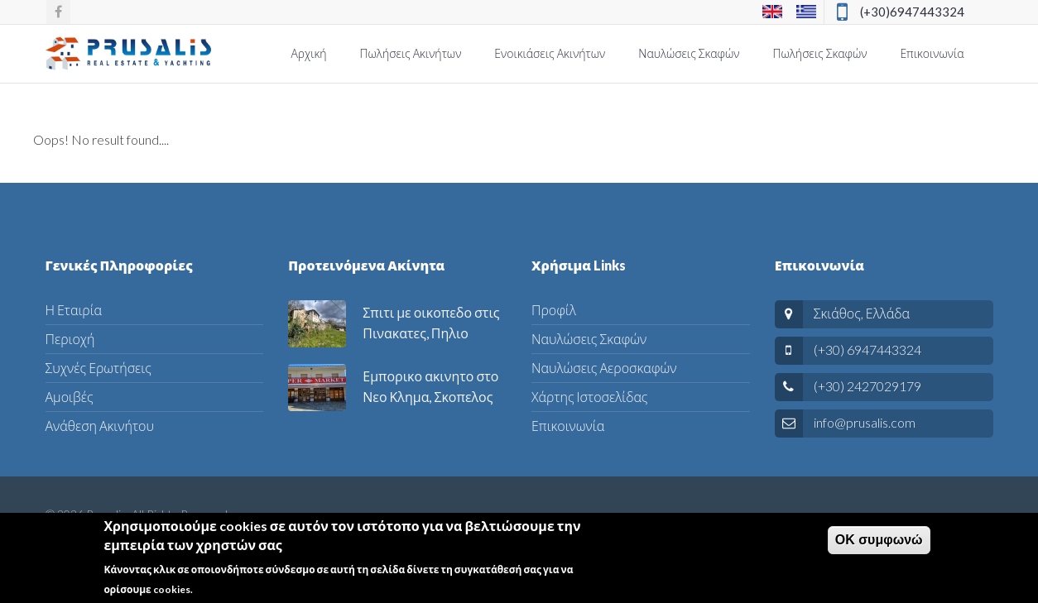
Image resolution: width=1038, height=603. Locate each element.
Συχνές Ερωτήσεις (98, 368)
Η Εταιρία (74, 310)
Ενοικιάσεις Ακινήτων (549, 53)
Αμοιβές (70, 396)
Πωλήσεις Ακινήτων (411, 53)
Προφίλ (553, 310)
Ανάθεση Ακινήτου (100, 425)
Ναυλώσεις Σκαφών (688, 53)
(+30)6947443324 (912, 11)
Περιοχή (70, 339)
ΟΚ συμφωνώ (879, 544)
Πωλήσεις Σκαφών (820, 53)
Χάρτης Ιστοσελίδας (589, 396)
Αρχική (308, 53)
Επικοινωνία (932, 53)
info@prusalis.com (864, 422)
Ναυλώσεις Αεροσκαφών (603, 368)
